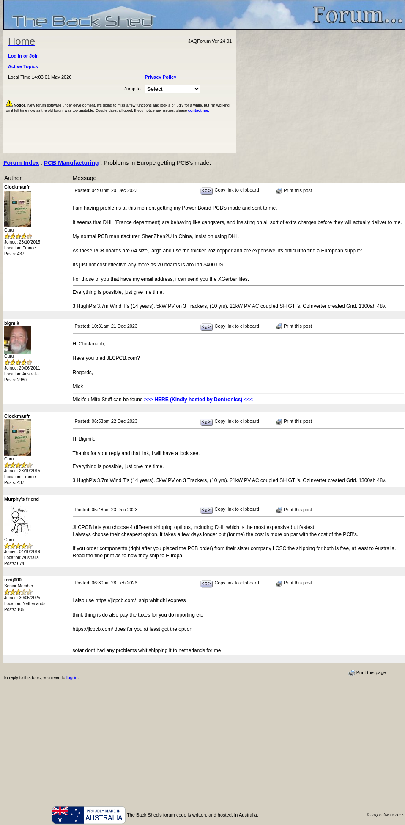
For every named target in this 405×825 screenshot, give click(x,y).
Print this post (294, 191)
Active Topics (23, 66)
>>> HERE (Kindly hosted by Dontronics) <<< (198, 400)
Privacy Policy (161, 76)
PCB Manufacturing (71, 162)
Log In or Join (23, 55)
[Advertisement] (320, 91)
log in (72, 677)
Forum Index (21, 162)
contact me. (198, 110)
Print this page (367, 673)
